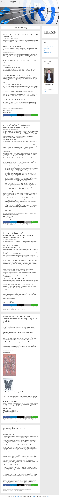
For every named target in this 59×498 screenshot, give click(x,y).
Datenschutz (47, 5)
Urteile (24, 116)
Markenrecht (20, 116)
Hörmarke (29, 116)
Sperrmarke (5, 226)
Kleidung (22, 419)
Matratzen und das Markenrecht (14, 428)
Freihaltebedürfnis (34, 308)
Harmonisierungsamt (14, 489)
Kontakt (40, 5)
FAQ (31, 5)
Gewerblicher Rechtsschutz (12, 116)
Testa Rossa (9, 226)
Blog (36, 5)
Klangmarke (36, 116)
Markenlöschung (28, 224)
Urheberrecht (25, 418)
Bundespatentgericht (6, 419)
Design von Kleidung (16, 419)
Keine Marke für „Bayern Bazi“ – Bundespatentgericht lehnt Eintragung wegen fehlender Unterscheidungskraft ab (18, 235)
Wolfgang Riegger (8, 2)
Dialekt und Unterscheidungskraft (22, 308)
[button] (6, 115)
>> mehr (45, 91)
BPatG (15, 308)
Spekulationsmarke (34, 224)
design (11, 419)
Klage (20, 489)
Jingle (32, 116)
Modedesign (15, 421)
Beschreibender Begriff (10, 308)
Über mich (17, 5)
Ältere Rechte (34, 418)
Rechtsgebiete (25, 5)
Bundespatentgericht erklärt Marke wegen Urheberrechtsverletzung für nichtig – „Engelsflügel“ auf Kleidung (20, 318)
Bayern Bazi (29, 306)
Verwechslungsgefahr (14, 490)
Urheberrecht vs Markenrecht (27, 421)
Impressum (55, 5)
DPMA (30, 308)
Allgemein (6, 116)
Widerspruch (20, 490)
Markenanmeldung (6, 118)
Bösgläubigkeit (12, 224)
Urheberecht (20, 421)
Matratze (29, 489)
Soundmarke (17, 118)
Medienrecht (46, 50)
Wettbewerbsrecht (47, 52)
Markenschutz (10, 421)
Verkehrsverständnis (21, 309)
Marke (16, 224)
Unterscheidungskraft (23, 118)
